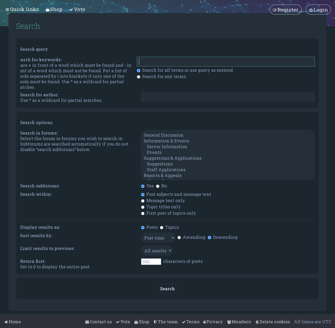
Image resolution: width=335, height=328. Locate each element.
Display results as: (40, 227)
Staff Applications (228, 170)
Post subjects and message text (176, 194)
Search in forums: (39, 133)
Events (228, 152)
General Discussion (228, 135)
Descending (223, 237)
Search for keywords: (39, 59)
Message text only (163, 200)
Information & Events (228, 141)
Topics (169, 227)
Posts (149, 227)
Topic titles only (161, 206)
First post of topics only (168, 213)
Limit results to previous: (47, 248)
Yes (147, 185)
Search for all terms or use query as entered (185, 70)
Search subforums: (40, 185)
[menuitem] (54, 9)
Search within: (36, 194)
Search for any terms (161, 76)
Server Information (228, 146)
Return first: (33, 261)
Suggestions (228, 164)
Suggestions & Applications (228, 158)
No (161, 185)
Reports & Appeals (228, 175)
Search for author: (39, 94)
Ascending (191, 237)
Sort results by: (36, 235)
